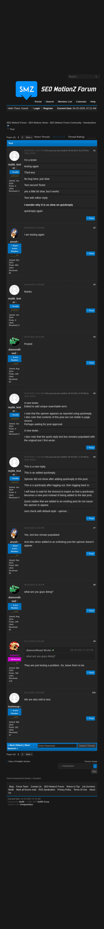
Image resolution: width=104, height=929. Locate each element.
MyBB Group (43, 802)
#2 (94, 228)
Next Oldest (16, 745)
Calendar (80, 101)
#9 (94, 641)
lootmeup (14, 706)
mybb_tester (29, 153)
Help (92, 101)
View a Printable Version (19, 761)
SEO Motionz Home (38, 122)
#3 (94, 284)
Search (49, 101)
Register (47, 108)
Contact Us (36, 786)
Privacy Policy (64, 789)
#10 (93, 692)
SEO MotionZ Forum (17, 122)
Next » (29, 137)
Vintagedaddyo (26, 804)
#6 (94, 457)
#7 (94, 528)
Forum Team (22, 786)
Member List (64, 101)
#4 (94, 337)
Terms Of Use (80, 789)
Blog (11, 786)
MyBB (21, 802)
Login (36, 108)
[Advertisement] (34, 35)
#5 (94, 393)
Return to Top (73, 786)
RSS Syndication (47, 789)
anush (14, 241)
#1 (94, 150)
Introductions (89, 122)
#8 (94, 585)
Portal (37, 101)
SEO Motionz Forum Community (65, 122)
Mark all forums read (26, 789)
